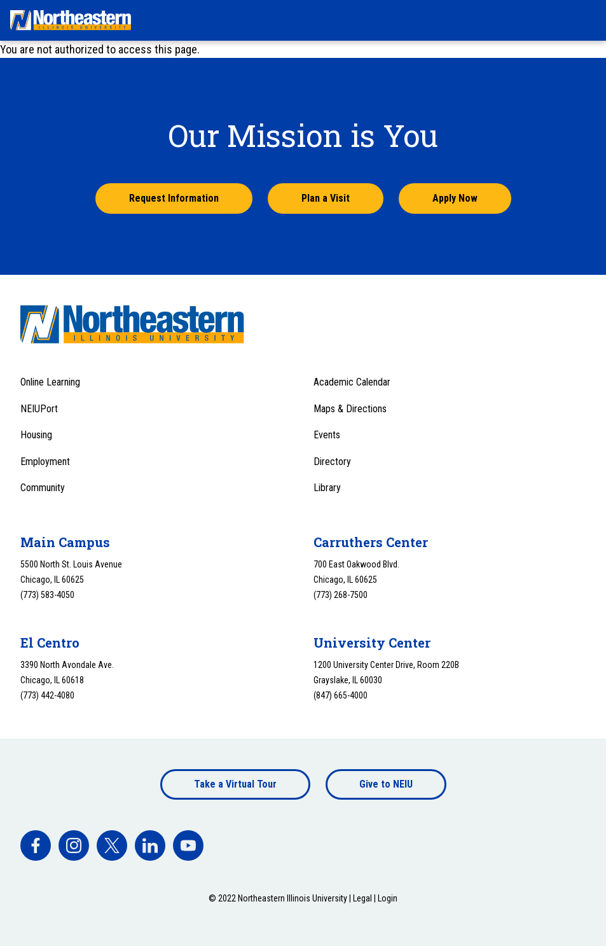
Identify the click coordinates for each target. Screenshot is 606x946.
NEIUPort (39, 409)
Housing (36, 435)
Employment (45, 462)
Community (42, 488)
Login (387, 898)
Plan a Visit (325, 198)
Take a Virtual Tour (235, 784)
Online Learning (50, 382)
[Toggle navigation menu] (584, 20)
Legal (362, 898)
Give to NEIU (386, 784)
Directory (332, 462)
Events (326, 435)
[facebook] (35, 845)
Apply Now (455, 198)
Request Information (174, 198)
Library (327, 488)
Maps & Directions (350, 409)
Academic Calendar (351, 382)
